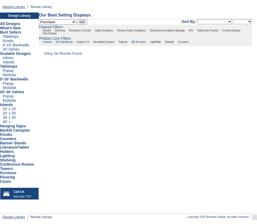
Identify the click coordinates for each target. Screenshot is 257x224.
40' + (7, 122)
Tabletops (11, 36)
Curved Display (231, 30)
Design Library (14, 7)
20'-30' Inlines (12, 92)
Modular (9, 75)
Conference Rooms (17, 164)
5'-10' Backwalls (14, 79)
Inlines (8, 58)
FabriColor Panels (207, 30)
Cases (5, 181)
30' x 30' (9, 117)
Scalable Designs (15, 53)
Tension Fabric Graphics (131, 30)
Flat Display (50, 33)
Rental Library (41, 7)
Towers (6, 168)
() (57, 41)
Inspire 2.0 (83, 41)
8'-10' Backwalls (16, 45)
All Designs (10, 24)
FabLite (123, 41)
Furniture (8, 173)
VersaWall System (104, 41)
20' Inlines (11, 49)
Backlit (47, 30)
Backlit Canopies (15, 130)
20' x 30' (9, 113)
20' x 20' (9, 109)
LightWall (155, 41)
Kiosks (8, 41)
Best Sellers (10, 32)
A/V (191, 30)
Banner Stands (13, 143)
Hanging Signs (13, 126)
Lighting (7, 156)
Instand (47, 41)
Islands (8, 62)
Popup (8, 70)
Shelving (7, 160)
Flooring (7, 177)
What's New (10, 28)
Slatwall (169, 41)
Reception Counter (80, 30)
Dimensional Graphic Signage (167, 30)
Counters (8, 139)
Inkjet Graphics (104, 30)
